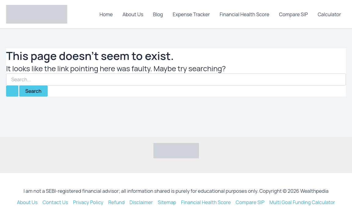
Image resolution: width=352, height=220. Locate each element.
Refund (116, 202)
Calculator (329, 14)
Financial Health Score (245, 14)
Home (106, 14)
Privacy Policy (88, 202)
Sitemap (167, 202)
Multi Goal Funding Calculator (302, 202)
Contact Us (55, 202)
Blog (158, 14)
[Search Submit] (12, 91)
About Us (133, 14)
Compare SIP (293, 14)
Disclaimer (141, 202)
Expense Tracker (191, 14)
